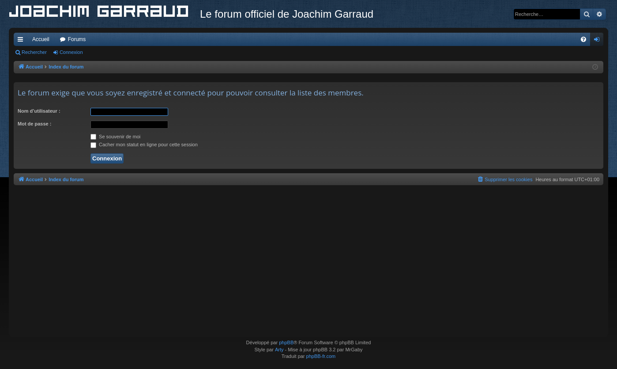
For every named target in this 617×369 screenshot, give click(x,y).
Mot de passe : (34, 123)
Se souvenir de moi (115, 136)
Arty (279, 349)
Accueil (40, 39)
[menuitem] (583, 39)
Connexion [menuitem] (598, 41)
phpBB (286, 342)
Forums (77, 39)
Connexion (71, 52)
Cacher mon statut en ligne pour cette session (144, 144)
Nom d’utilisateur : (39, 111)
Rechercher (34, 52)
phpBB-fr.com (321, 356)
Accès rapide (22, 41)
